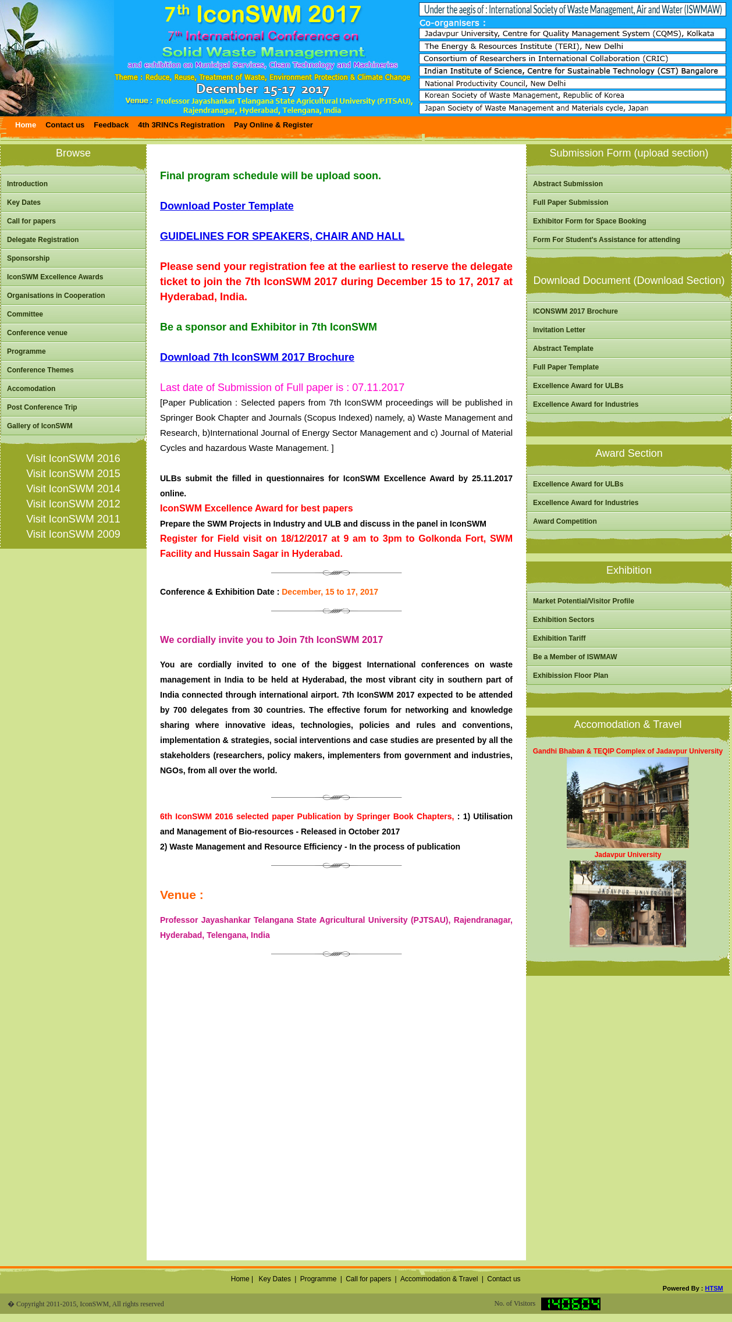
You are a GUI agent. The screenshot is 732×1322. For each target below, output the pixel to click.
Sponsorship (28, 258)
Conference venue (37, 333)
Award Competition (565, 521)
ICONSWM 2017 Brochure (575, 311)
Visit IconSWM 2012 (73, 504)
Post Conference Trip (42, 407)
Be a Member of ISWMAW (575, 657)
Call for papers (31, 221)
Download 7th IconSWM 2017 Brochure (257, 357)
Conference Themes (40, 370)
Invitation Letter (559, 330)
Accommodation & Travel (439, 1279)
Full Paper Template (566, 367)
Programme (26, 351)
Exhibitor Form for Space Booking (589, 221)
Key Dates (24, 202)
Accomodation (31, 389)
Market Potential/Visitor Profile (583, 601)
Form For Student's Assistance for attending (606, 240)
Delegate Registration (43, 240)
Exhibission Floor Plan (570, 675)
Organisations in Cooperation (56, 296)
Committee (25, 314)
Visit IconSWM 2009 (73, 534)
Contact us (503, 1279)
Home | (241, 1279)
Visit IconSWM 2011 (73, 519)
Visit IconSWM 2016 (73, 458)
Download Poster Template (227, 206)
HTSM (714, 1288)
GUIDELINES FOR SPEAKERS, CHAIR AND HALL (282, 236)
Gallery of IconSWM (40, 426)
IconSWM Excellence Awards (55, 277)
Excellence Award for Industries (585, 404)
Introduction (27, 184)
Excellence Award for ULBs (578, 386)
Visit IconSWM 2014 (73, 489)
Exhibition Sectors (563, 620)
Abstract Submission (568, 184)
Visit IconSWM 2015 (73, 473)
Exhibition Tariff (559, 638)
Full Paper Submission (570, 202)
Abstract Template (563, 348)
